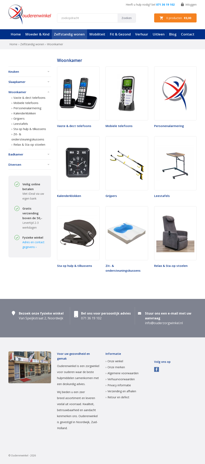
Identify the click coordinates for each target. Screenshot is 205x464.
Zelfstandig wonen (69, 34)
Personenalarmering (27, 108)
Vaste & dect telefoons (29, 98)
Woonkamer (17, 92)
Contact (187, 34)
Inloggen (188, 4)
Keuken (13, 72)
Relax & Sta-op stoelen (29, 144)
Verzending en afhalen (122, 391)
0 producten (175, 18)
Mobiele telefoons (25, 103)
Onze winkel (115, 361)
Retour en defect (118, 397)
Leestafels (20, 124)
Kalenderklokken (24, 113)
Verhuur (141, 34)
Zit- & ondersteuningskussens (27, 136)
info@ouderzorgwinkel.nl (164, 323)
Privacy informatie (119, 385)
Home (16, 34)
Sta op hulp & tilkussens (29, 129)
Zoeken (127, 18)
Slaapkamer (16, 82)
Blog (173, 34)
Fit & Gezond (120, 34)
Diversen (14, 164)
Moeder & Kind (37, 34)
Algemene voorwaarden (123, 373)
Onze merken (116, 367)
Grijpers (19, 118)
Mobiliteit (97, 34)
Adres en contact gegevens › (33, 244)
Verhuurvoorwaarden (121, 379)
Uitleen (159, 34)
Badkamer (15, 154)
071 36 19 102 (165, 4)
